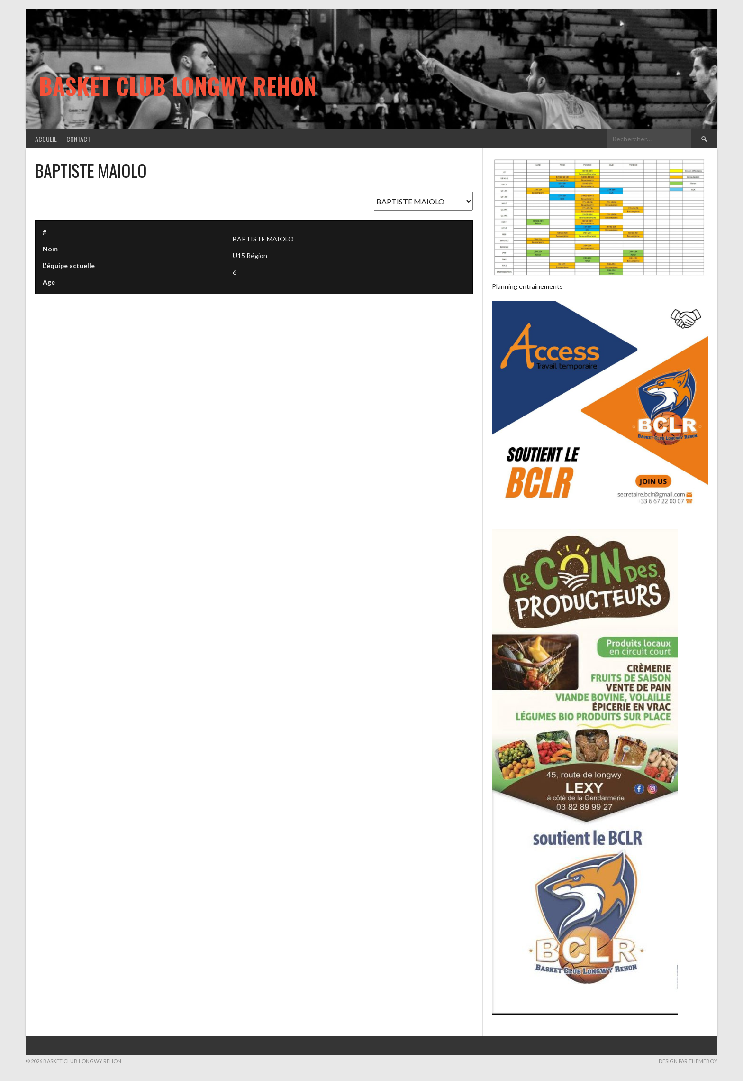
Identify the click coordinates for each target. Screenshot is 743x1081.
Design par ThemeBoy (688, 1061)
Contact (78, 139)
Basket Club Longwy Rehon (178, 85)
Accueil (46, 139)
